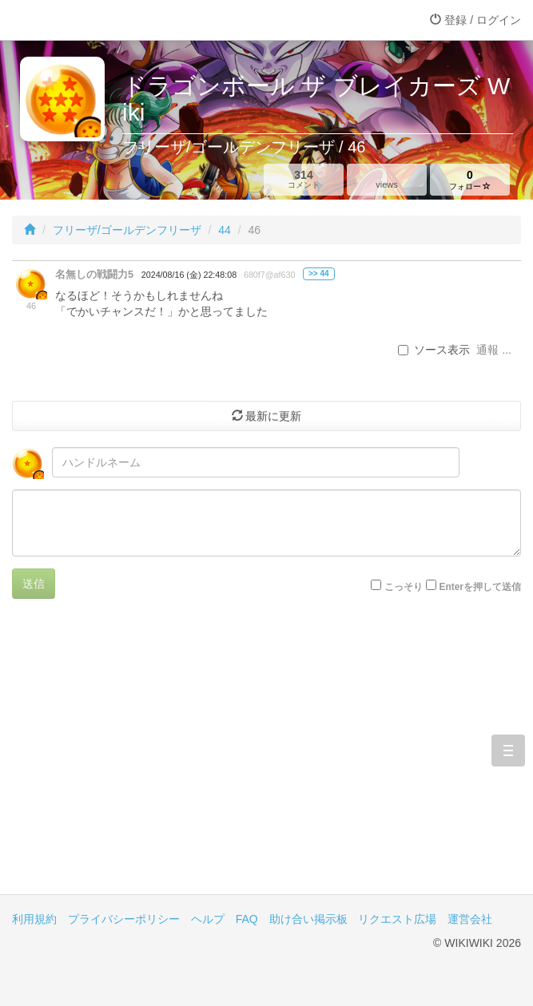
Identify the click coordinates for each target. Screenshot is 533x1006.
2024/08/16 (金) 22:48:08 (189, 274)
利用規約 (34, 919)
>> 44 (318, 273)
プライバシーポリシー (124, 919)
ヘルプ (208, 919)
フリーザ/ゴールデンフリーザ (127, 230)
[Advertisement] (266, 758)
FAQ (247, 919)
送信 (33, 583)
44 (224, 230)
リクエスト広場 (397, 919)
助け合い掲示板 (308, 919)
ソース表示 (434, 349)
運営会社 (469, 919)
